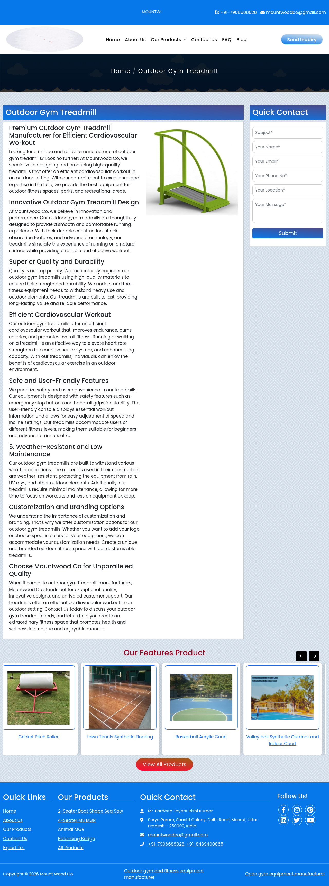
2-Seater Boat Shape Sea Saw (90, 811)
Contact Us (204, 39)
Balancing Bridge (76, 839)
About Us (135, 39)
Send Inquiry (302, 39)
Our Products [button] (166, 39)
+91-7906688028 (236, 12)
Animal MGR (71, 829)
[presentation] (301, 656)
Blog (241, 39)
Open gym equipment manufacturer (285, 874)
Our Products (17, 829)
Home (113, 39)
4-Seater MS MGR (77, 820)
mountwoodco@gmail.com (293, 12)
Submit (288, 233)
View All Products (164, 764)
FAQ (226, 39)
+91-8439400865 (204, 844)
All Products (70, 848)
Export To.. (14, 848)
